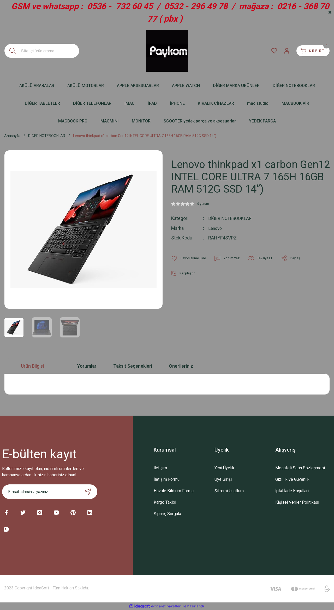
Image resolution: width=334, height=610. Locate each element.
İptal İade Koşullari (292, 490)
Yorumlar (87, 366)
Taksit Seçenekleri (132, 366)
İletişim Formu (167, 479)
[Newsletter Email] (49, 491)
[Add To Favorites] (189, 258)
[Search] (41, 51)
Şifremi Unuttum (229, 490)
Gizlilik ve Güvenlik (292, 479)
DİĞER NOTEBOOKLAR (231, 218)
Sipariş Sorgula (167, 513)
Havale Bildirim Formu (174, 490)
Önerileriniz (181, 366)
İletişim (160, 467)
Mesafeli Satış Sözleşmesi (300, 467)
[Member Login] (281, 51)
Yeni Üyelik (224, 467)
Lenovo (215, 228)
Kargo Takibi (165, 502)
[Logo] (167, 51)
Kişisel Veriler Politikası (297, 502)
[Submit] (88, 491)
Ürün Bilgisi (32, 366)
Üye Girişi (223, 479)
